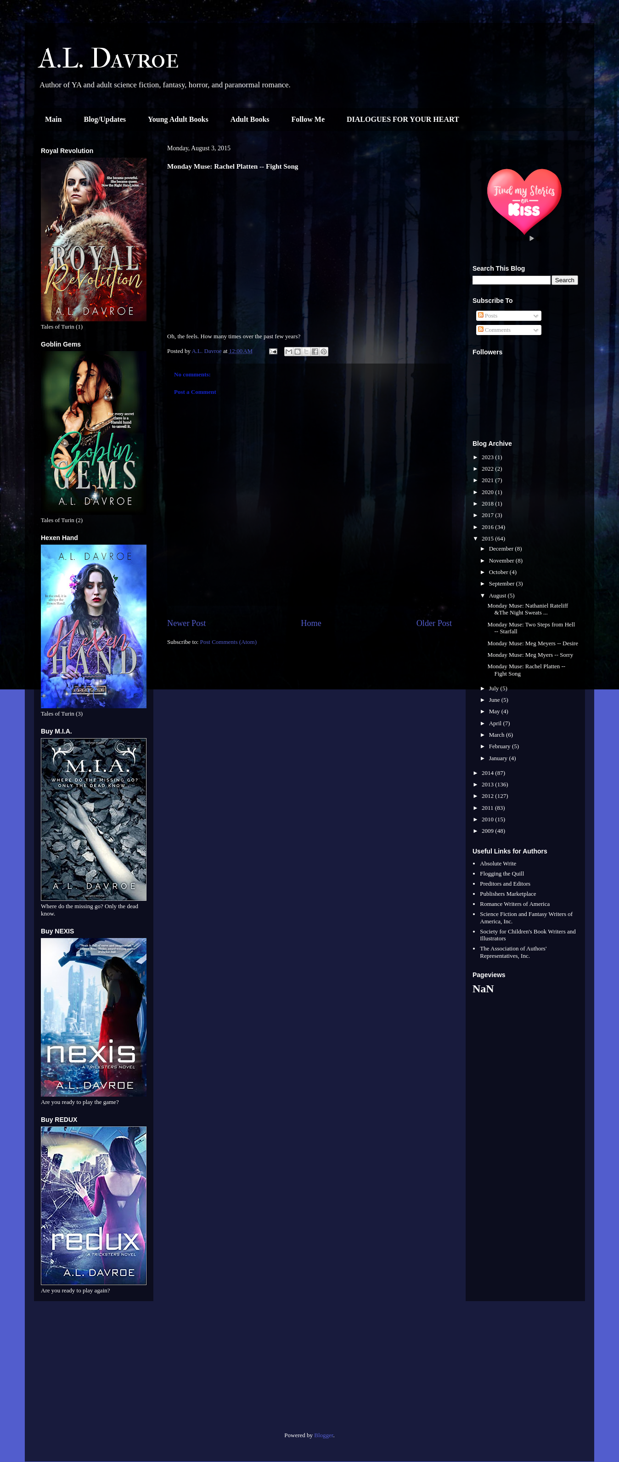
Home (311, 623)
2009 (488, 830)
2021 (488, 480)
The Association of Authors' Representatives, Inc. (513, 952)
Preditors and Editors (505, 883)
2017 (488, 515)
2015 (488, 538)
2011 (488, 807)
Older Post (434, 623)
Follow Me (308, 119)
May (495, 711)
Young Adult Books (178, 119)
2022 (488, 468)
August (498, 595)
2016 (488, 526)
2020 (488, 492)
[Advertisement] (94, 1370)
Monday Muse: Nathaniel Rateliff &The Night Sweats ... (527, 609)
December (502, 548)
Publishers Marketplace (508, 893)
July (495, 688)
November (502, 560)
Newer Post (186, 623)
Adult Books (250, 119)
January (499, 758)
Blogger (323, 1435)
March (497, 734)
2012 (488, 795)
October (499, 572)
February (500, 746)
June (495, 699)
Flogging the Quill (502, 873)
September (502, 583)
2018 (488, 503)
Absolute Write (498, 863)
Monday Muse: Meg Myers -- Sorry (530, 654)
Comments (494, 329)
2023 (488, 457)
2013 (488, 784)
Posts (488, 315)
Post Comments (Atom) (228, 641)
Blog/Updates (105, 119)
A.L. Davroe (109, 58)
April (496, 723)
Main (53, 119)
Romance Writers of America (515, 903)
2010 (488, 819)
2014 (488, 772)
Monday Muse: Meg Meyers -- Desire (532, 643)
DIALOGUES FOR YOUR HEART (403, 119)
